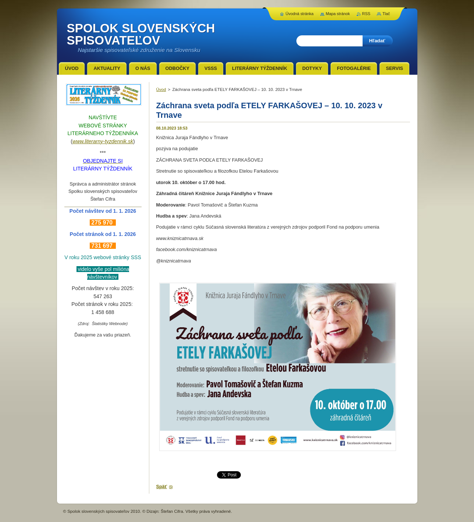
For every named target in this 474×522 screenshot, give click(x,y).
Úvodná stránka (299, 13)
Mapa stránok (338, 13)
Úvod (161, 89)
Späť (161, 486)
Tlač (386, 13)
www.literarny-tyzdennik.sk (102, 141)
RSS (366, 13)
